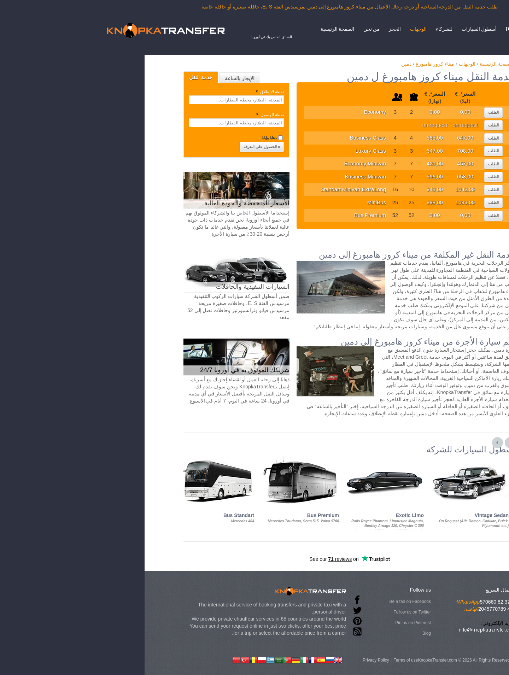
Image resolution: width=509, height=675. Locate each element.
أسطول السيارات (384, 28)
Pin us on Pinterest (318, 622)
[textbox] (141, 99)
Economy (280, 112)
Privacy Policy (281, 660)
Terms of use (311, 660)
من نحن (276, 28)
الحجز (300, 28)
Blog (331, 633)
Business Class (273, 138)
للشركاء (349, 28)
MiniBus (281, 202)
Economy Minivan (270, 163)
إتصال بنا (435, 28)
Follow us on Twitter (317, 612)
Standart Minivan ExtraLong (258, 189)
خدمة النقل (105, 77)
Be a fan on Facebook (315, 601)
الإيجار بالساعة (144, 78)
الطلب (398, 112)
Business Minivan (270, 177)
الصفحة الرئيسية (242, 28)
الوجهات (323, 28)
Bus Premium (275, 215)
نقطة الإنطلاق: (174, 91)
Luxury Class (275, 151)
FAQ (414, 28)
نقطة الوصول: (174, 114)
